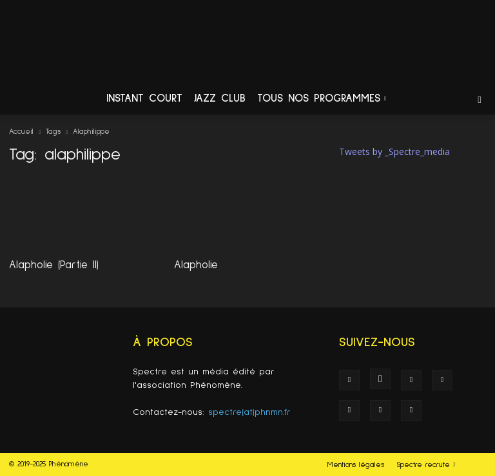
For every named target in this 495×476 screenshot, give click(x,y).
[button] (479, 99)
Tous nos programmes (321, 98)
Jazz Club (220, 98)
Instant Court (144, 98)
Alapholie (196, 265)
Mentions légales (355, 465)
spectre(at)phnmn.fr (249, 412)
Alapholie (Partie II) (54, 265)
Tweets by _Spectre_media (394, 151)
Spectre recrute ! (425, 465)
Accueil (21, 132)
